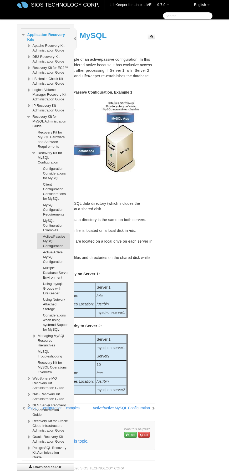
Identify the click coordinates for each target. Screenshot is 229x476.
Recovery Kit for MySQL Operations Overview (52, 367)
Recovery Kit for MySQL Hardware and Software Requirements (51, 139)
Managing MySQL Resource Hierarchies (48, 340)
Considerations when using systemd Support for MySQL (56, 322)
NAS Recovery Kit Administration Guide (45, 396)
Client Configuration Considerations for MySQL (54, 191)
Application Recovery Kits (43, 37)
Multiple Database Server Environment (56, 272)
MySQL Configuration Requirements (53, 209)
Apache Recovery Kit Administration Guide (45, 47)
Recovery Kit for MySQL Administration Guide (46, 121)
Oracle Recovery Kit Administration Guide (45, 438)
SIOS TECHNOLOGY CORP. (65, 5)
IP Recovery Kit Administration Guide (45, 107)
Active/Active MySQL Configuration (53, 257)
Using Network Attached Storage (54, 304)
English (202, 5)
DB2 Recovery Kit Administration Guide (45, 58)
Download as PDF (45, 467)
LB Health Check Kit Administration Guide (45, 80)
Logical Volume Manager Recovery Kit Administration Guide (46, 94)
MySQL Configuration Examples (53, 225)
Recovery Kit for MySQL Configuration (47, 157)
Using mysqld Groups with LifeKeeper (53, 288)
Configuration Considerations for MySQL (54, 173)
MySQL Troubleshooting (50, 354)
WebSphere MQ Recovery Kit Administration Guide (45, 382)
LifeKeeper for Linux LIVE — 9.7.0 (139, 5)
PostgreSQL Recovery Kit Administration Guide (46, 452)
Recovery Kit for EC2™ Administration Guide (47, 69)
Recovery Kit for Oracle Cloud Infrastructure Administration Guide (47, 425)
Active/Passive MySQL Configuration (54, 241)
